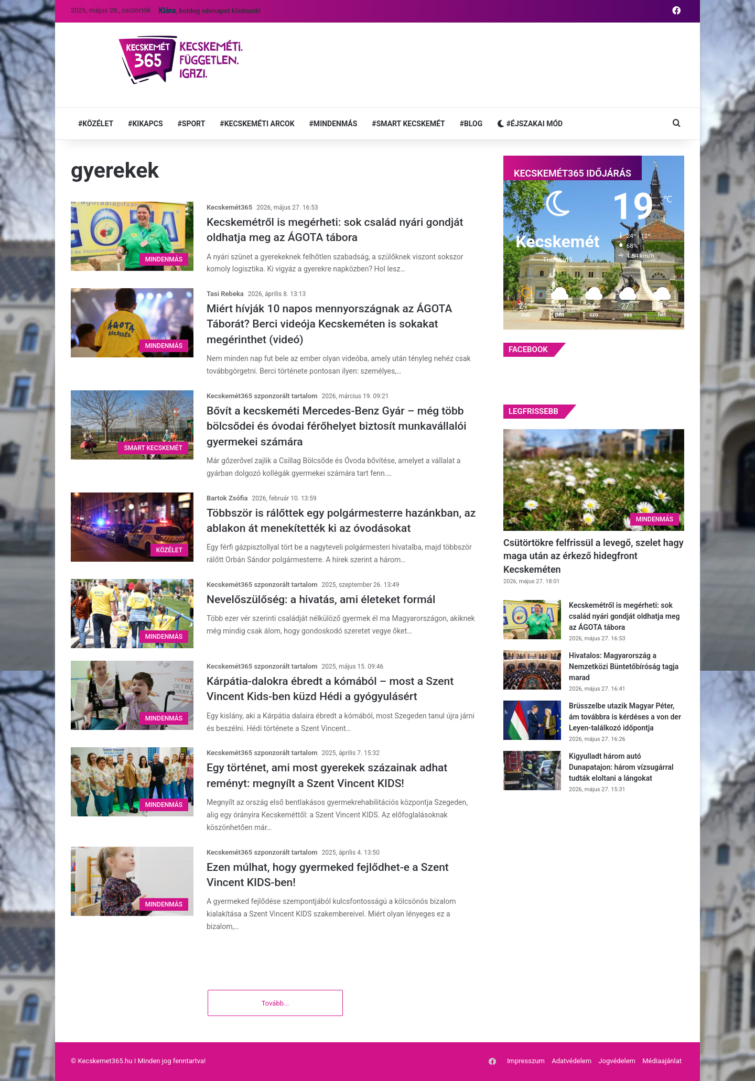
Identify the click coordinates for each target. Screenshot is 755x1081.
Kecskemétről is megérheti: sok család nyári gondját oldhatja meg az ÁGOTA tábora (624, 616)
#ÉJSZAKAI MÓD (530, 123)
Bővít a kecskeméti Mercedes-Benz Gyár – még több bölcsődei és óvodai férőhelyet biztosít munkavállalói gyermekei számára (337, 426)
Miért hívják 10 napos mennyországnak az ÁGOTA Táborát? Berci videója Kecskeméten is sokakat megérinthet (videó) (329, 324)
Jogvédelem (616, 1062)
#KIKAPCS (145, 123)
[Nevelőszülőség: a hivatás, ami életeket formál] (132, 613)
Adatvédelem (571, 1062)
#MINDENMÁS (333, 123)
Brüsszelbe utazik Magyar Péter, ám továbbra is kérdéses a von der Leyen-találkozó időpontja (625, 717)
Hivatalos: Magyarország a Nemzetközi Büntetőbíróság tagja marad (623, 666)
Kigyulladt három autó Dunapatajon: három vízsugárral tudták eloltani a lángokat (621, 767)
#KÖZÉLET (95, 123)
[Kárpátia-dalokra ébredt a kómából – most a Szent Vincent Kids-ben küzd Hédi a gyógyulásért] (132, 695)
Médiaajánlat (662, 1062)
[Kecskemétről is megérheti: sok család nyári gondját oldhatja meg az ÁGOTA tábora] (132, 236)
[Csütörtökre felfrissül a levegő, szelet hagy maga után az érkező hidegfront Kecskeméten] (593, 480)
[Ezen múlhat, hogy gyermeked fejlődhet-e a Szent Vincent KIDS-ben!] (132, 881)
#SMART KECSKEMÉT (408, 123)
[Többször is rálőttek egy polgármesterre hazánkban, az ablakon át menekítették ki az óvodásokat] (132, 527)
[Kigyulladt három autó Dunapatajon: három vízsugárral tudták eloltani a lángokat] (532, 770)
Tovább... (275, 1004)
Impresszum (526, 1062)
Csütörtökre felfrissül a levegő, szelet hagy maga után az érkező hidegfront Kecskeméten (593, 555)
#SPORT (192, 123)
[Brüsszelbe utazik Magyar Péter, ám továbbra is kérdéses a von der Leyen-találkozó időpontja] (532, 720)
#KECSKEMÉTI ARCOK (257, 123)
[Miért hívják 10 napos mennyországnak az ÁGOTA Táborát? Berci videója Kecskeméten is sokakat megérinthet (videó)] (132, 322)
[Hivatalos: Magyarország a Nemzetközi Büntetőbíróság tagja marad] (532, 670)
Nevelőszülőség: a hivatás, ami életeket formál (321, 599)
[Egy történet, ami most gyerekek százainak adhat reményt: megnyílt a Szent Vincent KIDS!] (132, 781)
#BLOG (471, 123)
